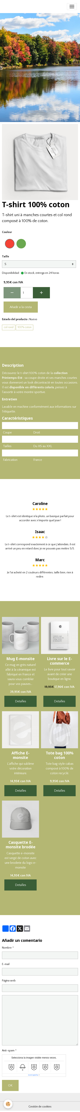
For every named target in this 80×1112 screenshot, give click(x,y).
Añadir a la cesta (21, 307)
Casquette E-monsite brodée (20, 845)
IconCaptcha (33, 1075)
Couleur (7, 232)
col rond (8, 327)
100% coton (24, 327)
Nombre (7, 947)
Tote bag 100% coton (59, 755)
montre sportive (34, 392)
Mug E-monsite (20, 658)
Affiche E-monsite (20, 755)
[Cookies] (8, 1104)
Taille (5, 256)
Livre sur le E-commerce (59, 661)
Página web (9, 980)
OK (10, 1085)
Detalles (20, 701)
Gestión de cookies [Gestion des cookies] (40, 1106)
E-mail (6, 964)
